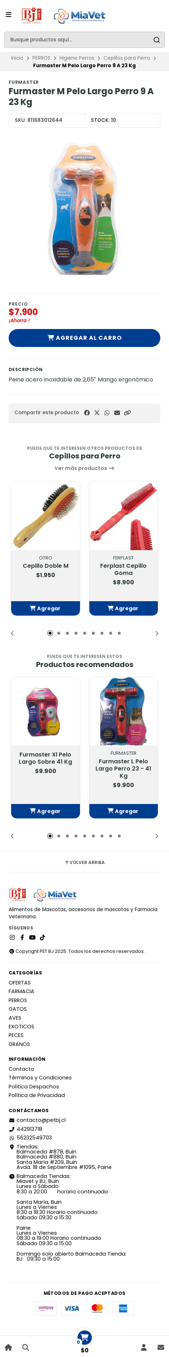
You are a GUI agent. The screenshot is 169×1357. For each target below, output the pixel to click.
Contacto (21, 1069)
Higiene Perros (76, 58)
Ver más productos (84, 468)
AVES (15, 1017)
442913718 (25, 1129)
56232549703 (30, 1137)
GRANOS (19, 1044)
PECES (16, 1035)
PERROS (41, 58)
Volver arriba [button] (84, 862)
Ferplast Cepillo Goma (123, 569)
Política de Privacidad (37, 1095)
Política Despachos (34, 1086)
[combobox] (84, 40)
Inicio (17, 58)
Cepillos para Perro (126, 58)
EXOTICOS (21, 1026)
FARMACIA (21, 991)
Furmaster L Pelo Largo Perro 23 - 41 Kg (123, 769)
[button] (127, 413)
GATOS (18, 1008)
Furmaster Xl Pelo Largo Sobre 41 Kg (45, 758)
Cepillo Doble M (45, 566)
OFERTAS (20, 982)
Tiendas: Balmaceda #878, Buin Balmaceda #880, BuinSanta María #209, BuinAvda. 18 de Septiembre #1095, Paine (60, 1157)
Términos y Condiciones (40, 1077)
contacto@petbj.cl (37, 1120)
